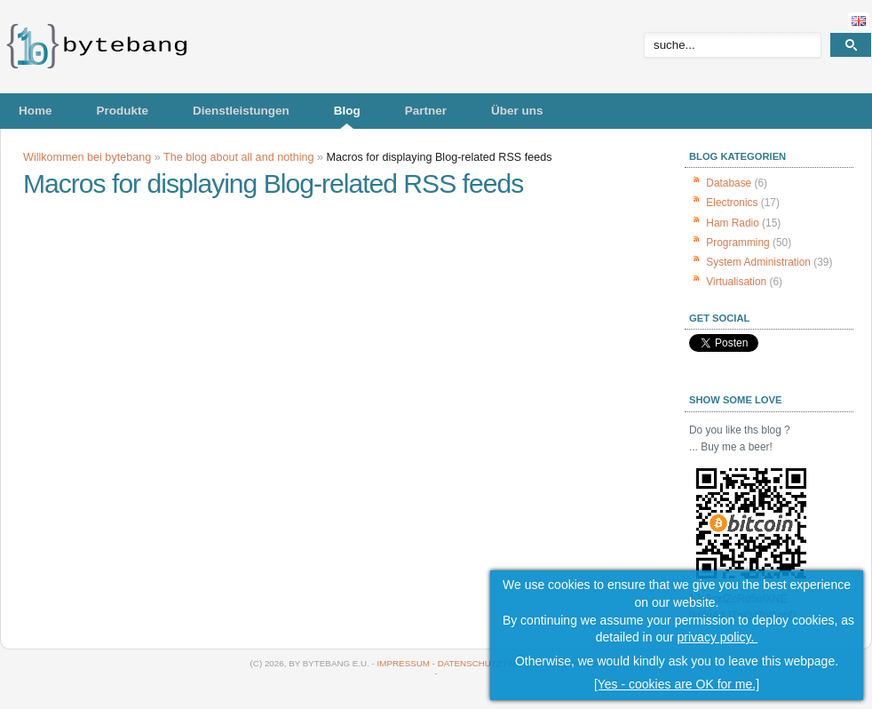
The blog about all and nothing (238, 157)
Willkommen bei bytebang (87, 157)
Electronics (731, 202)
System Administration (758, 262)
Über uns (517, 110)
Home (35, 110)
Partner (426, 110)
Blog (347, 110)
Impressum (403, 663)
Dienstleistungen (241, 110)
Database (728, 183)
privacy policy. (718, 637)
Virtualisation (736, 281)
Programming (737, 242)
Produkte (123, 110)
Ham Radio (732, 223)
